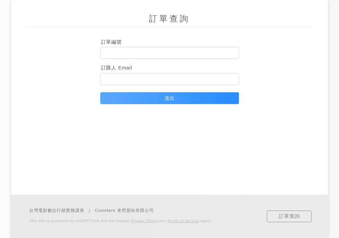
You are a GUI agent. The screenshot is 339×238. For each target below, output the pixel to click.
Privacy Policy (144, 221)
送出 (169, 98)
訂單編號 (111, 42)
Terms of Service (183, 221)
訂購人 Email (116, 67)
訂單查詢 (289, 216)
